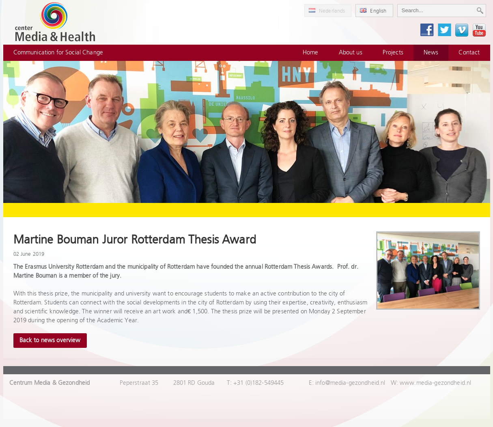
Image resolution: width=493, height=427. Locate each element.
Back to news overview (50, 340)
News (431, 53)
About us (350, 53)
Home (311, 53)
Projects (393, 53)
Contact (469, 53)
